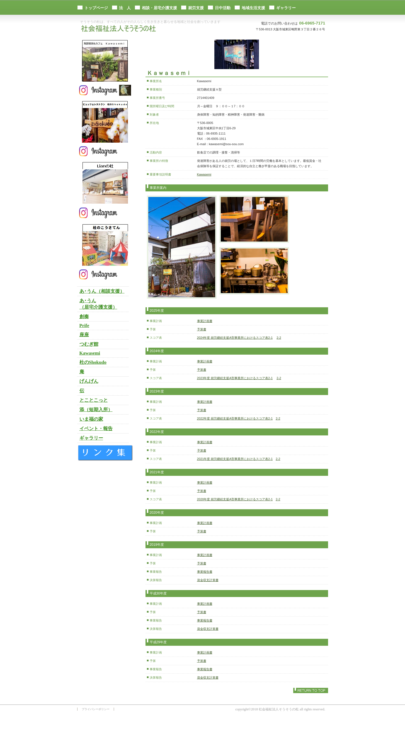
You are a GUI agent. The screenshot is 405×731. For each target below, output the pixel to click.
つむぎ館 (88, 344)
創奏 (84, 316)
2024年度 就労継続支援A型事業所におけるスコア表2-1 (235, 337)
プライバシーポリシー (96, 709)
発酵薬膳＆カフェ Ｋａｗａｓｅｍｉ (105, 61)
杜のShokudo (92, 362)
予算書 (201, 329)
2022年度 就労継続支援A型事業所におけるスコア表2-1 (235, 418)
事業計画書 (204, 321)
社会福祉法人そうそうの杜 (120, 29)
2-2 (279, 337)
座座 (84, 334)
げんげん (88, 381)
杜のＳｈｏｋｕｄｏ (105, 122)
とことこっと (93, 400)
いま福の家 (91, 419)
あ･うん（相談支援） (102, 291)
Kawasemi (204, 174)
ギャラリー (91, 438)
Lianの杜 (105, 183)
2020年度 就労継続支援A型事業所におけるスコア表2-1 (235, 499)
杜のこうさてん (105, 245)
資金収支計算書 (208, 580)
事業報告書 (204, 571)
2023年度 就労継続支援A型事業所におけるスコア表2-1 (235, 378)
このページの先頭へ (310, 690)
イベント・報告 (96, 428)
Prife (84, 325)
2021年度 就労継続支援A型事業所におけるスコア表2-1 (235, 458)
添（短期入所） (96, 409)
